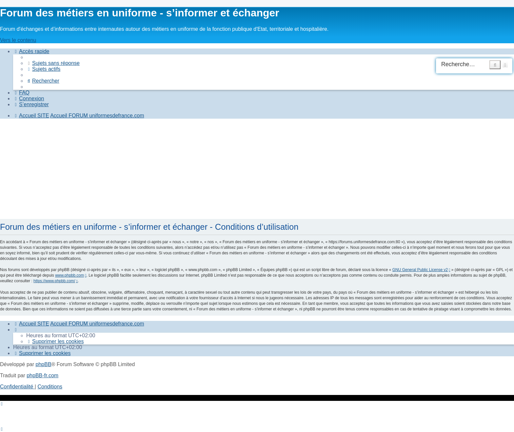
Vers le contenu (18, 40)
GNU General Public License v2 (420, 269)
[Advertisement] (196, 170)
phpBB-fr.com (42, 375)
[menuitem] (53, 63)
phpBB (43, 364)
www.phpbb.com (69, 275)
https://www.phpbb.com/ (54, 281)
